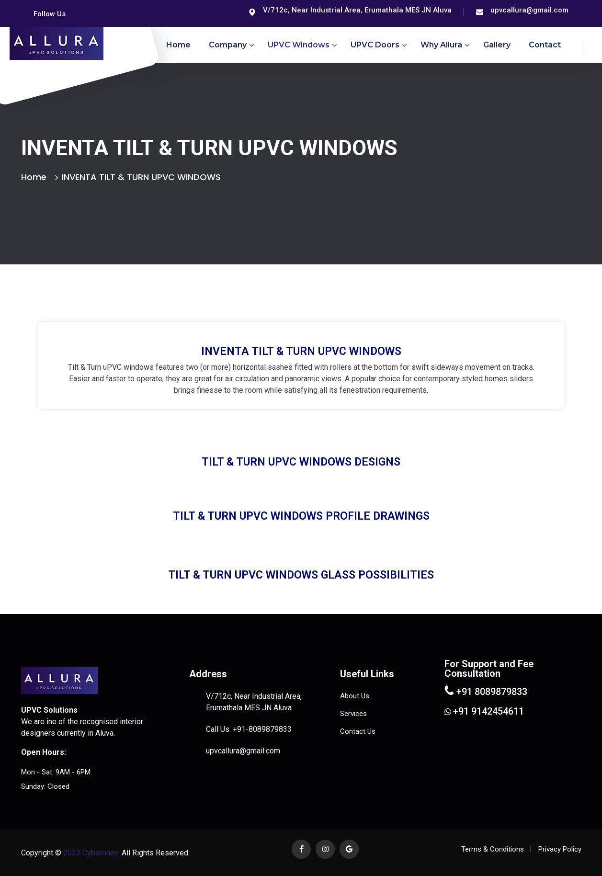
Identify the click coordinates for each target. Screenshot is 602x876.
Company (228, 44)
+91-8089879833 (262, 729)
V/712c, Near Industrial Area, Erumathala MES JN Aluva (357, 10)
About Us (354, 696)
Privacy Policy (559, 849)
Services (353, 713)
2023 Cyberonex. (90, 852)
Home (178, 44)
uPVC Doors (375, 44)
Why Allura (441, 44)
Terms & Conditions (492, 849)
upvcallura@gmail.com (529, 10)
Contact (545, 44)
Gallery (497, 44)
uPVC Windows (298, 44)
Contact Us (357, 731)
